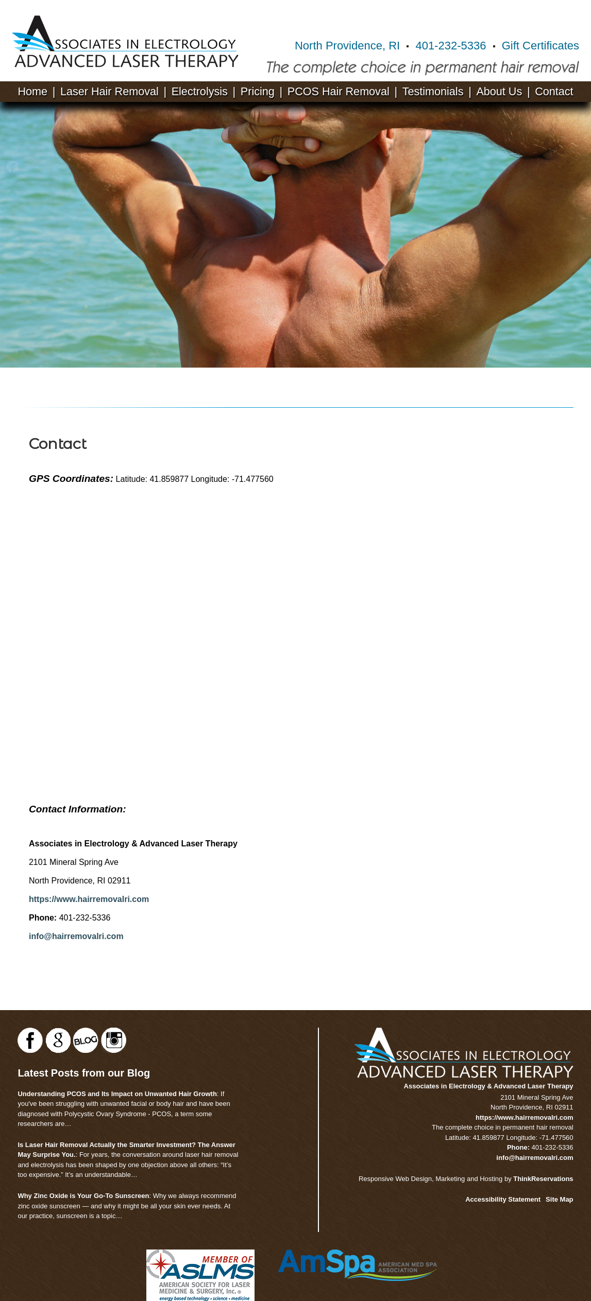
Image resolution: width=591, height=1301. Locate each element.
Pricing (258, 91)
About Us (499, 91)
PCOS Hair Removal (339, 91)
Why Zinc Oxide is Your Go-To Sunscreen (83, 1196)
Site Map (559, 1199)
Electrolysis (200, 91)
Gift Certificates (540, 45)
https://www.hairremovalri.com (89, 899)
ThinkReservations (543, 1179)
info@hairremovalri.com (76, 936)
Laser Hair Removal (109, 91)
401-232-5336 (450, 45)
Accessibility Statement (503, 1199)
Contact (554, 91)
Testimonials (433, 91)
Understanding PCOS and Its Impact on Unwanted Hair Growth (117, 1094)
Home (32, 91)
